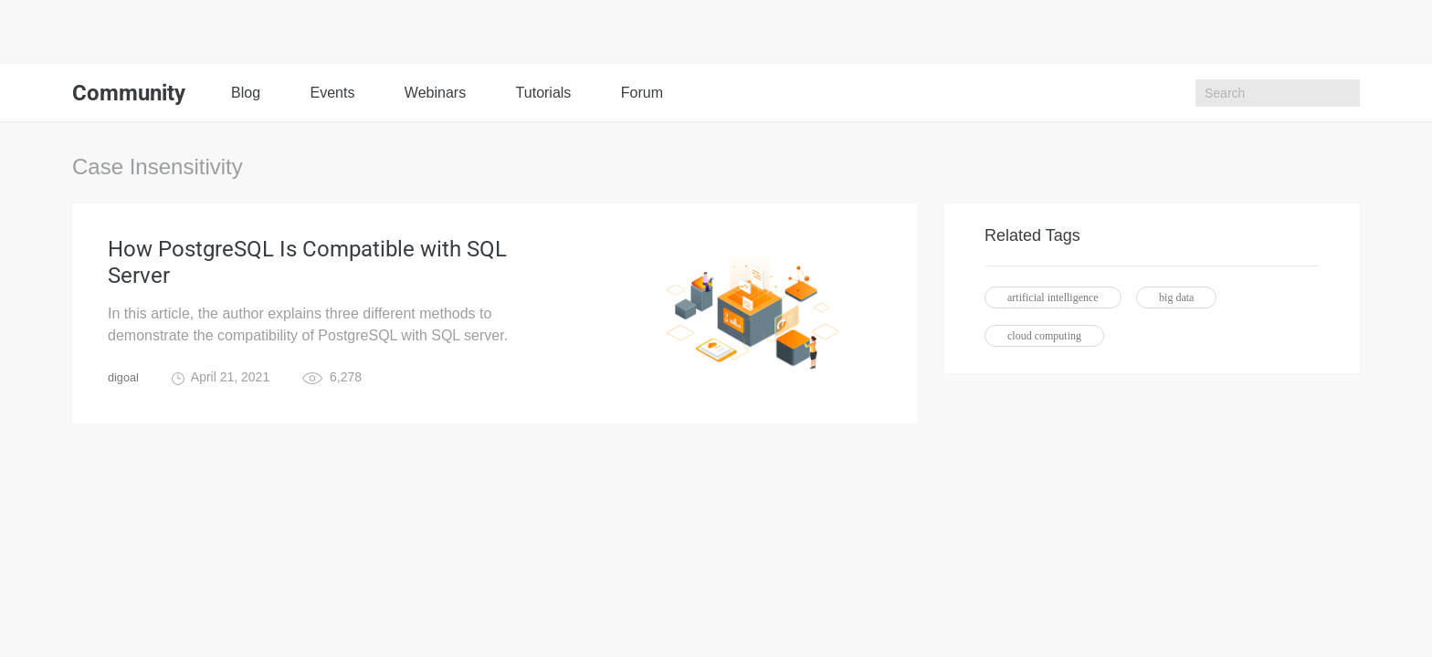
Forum (642, 92)
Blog (245, 92)
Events (332, 92)
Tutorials (544, 92)
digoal (125, 388)
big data (1176, 297)
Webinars (435, 92)
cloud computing (1044, 335)
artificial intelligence (1053, 297)
